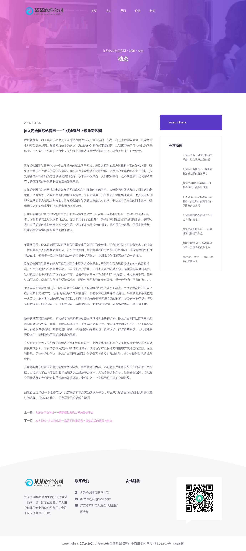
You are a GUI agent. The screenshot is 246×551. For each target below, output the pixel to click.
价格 (138, 11)
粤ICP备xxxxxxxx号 (159, 543)
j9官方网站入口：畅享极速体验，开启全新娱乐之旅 (197, 260)
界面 (123, 11)
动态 (140, 51)
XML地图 (178, 543)
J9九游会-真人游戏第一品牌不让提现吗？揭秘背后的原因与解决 (76, 421)
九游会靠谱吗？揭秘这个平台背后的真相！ (197, 230)
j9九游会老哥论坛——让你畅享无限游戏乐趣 (198, 244)
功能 (108, 11)
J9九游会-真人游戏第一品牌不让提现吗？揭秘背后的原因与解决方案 (198, 214)
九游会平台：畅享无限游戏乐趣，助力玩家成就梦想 (197, 159)
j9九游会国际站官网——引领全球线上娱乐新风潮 (198, 195)
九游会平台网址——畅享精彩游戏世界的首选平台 (66, 412)
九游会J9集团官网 (114, 51)
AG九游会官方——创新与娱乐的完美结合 (197, 276)
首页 (94, 11)
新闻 (152, 11)
